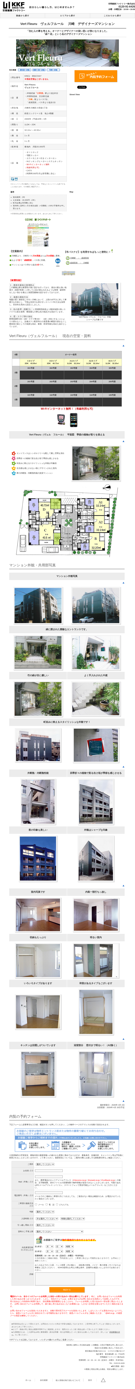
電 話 (50, 1205)
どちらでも (62, 1205)
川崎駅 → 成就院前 (79, 258)
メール (39, 1205)
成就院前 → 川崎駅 (79, 263)
